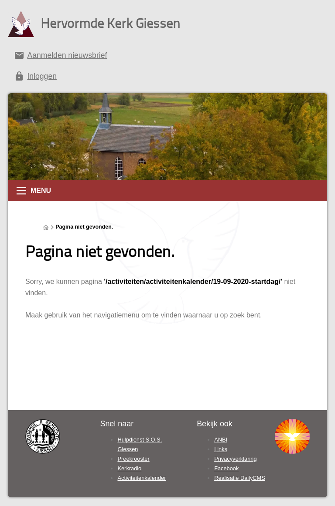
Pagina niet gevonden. (84, 227)
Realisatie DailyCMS (239, 478)
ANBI (220, 439)
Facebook (226, 468)
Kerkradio (129, 468)
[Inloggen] (167, 78)
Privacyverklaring (235, 458)
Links (220, 449)
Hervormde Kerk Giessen (110, 23)
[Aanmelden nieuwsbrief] (167, 57)
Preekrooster (133, 458)
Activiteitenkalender (141, 478)
